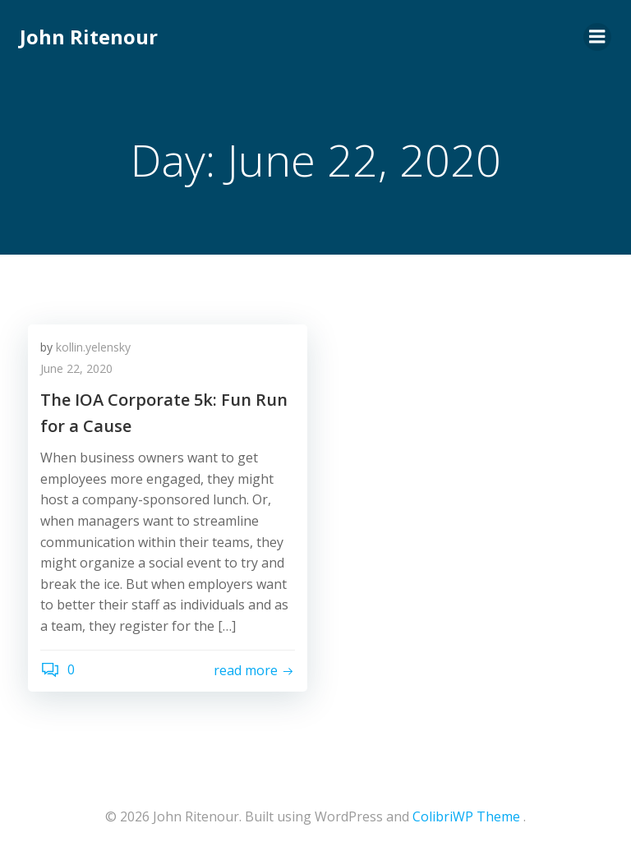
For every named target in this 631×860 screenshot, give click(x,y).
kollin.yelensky (93, 347)
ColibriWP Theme (466, 816)
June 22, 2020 (76, 368)
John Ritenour (89, 36)
